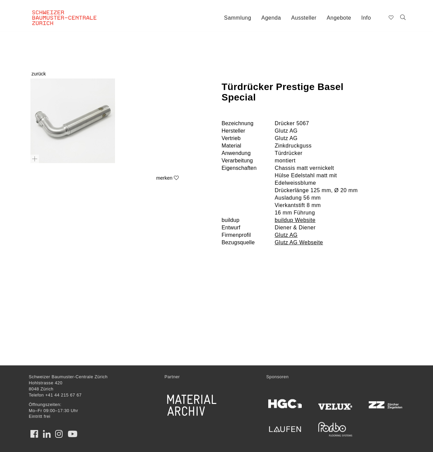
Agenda (271, 18)
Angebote (339, 18)
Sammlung (237, 18)
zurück (38, 73)
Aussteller (304, 18)
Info (366, 18)
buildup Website (295, 220)
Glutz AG (286, 235)
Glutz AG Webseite (299, 242)
